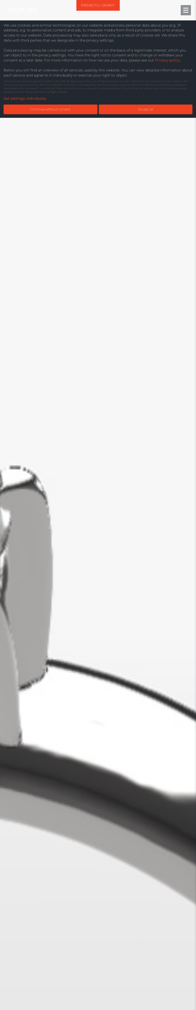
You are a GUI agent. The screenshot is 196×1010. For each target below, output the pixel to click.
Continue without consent (50, 109)
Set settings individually (25, 98)
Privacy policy (167, 60)
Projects (90, 5)
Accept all (145, 109)
